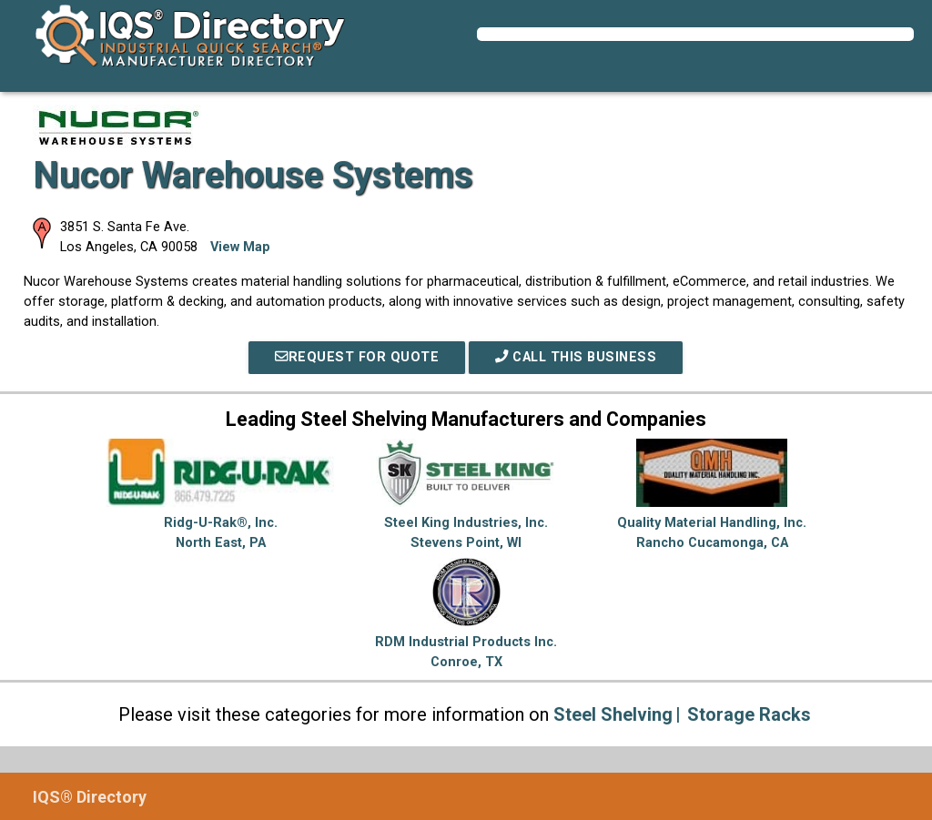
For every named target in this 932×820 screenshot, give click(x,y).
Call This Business (575, 357)
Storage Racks (749, 714)
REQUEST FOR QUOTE (357, 357)
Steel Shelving (613, 714)
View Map (240, 247)
